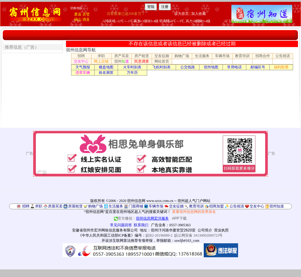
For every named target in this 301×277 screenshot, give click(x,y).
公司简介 (205, 230)
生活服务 (202, 56)
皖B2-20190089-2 (159, 235)
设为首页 (181, 14)
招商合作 (262, 56)
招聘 (81, 56)
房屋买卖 (55, 206)
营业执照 (221, 230)
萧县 (77, 14)
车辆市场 (222, 56)
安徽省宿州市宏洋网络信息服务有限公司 (105, 230)
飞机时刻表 (161, 67)
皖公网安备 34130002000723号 (198, 235)
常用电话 (234, 67)
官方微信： (142, 218)
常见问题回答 (121, 225)
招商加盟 (216, 206)
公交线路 (187, 67)
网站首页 (161, 61)
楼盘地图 (106, 67)
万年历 (132, 72)
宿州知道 (276, 206)
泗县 (86, 19)
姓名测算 (106, 72)
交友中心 (81, 61)
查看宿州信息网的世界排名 (194, 212)
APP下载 (179, 218)
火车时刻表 (132, 67)
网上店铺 (101, 61)
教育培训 (242, 56)
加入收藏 (198, 14)
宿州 (121, 61)
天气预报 (82, 67)
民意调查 (141, 61)
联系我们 (141, 225)
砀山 (77, 19)
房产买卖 (121, 56)
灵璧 (86, 14)
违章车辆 (82, 72)
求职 (101, 56)
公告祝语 (282, 56)
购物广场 (182, 56)
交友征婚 (161, 56)
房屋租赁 (75, 206)
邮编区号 (258, 67)
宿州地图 (211, 67)
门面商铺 (136, 206)
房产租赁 (141, 56)
